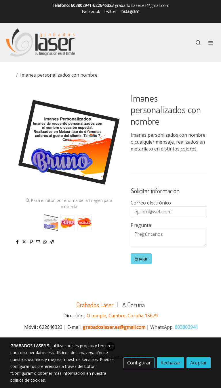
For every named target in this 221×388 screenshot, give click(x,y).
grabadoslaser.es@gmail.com (114, 327)
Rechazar (170, 363)
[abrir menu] (210, 42)
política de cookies (27, 380)
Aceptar (198, 363)
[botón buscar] (198, 42)
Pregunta (141, 225)
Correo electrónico (151, 203)
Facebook (91, 11)
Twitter (110, 11)
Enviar (141, 259)
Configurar (139, 363)
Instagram (129, 11)
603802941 (186, 327)
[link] (40, 42)
